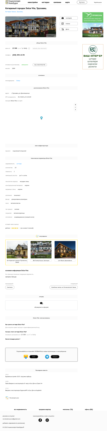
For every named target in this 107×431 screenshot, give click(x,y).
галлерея (67, 18)
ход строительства (39, 64)
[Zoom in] (75, 104)
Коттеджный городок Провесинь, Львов (17, 261)
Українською (98, 2)
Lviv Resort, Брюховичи (65, 260)
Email (33, 356)
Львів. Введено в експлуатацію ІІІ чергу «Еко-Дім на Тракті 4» (23, 383)
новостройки (33, 2)
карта (67, 2)
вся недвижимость (20, 409)
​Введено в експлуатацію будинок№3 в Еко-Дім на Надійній (23, 390)
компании (57, 2)
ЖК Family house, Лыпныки (41, 260)
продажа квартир (45, 409)
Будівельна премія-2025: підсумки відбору (18, 376)
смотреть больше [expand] (10, 277)
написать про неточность (40, 48)
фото (65, 29)
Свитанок (10, 287)
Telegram (55, 356)
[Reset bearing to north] (75, 109)
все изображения (12, 35)
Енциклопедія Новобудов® (16, 427)
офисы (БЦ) (89, 409)
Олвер (18, 80)
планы (66, 24)
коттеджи (45, 2)
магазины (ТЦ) (68, 409)
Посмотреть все (12, 398)
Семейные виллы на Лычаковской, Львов (63, 287)
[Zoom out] (75, 107)
